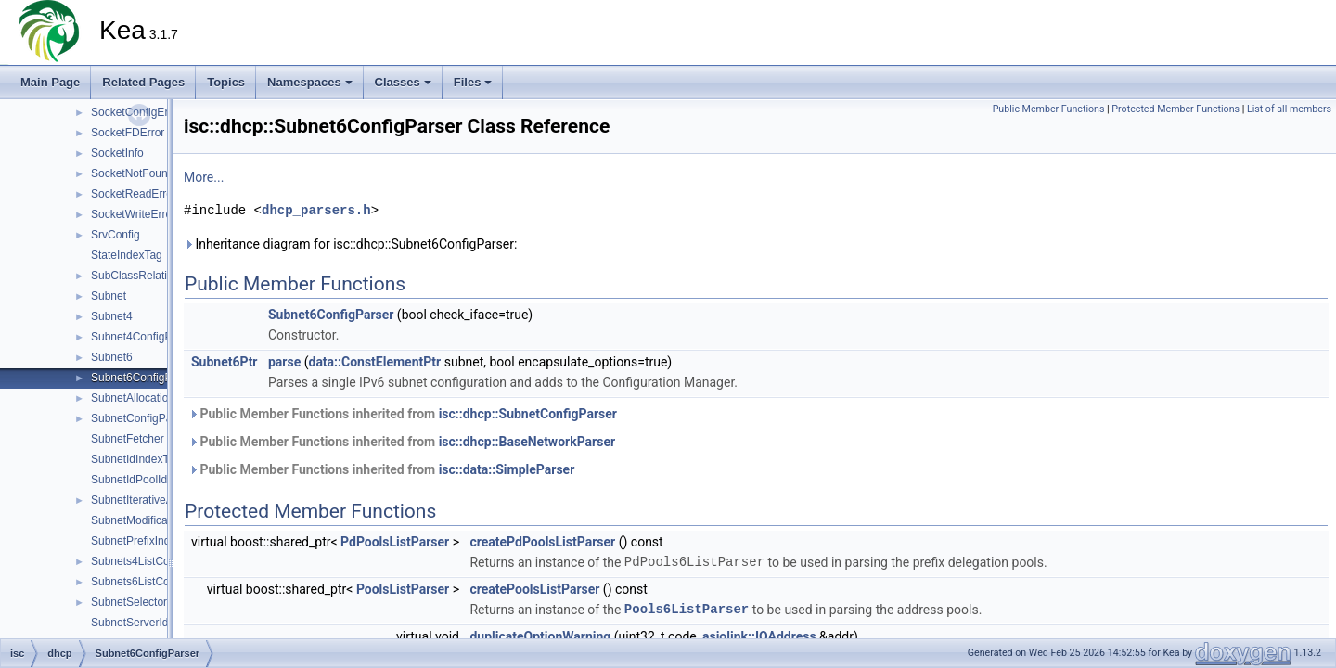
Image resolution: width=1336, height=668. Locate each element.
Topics (226, 82)
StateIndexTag (126, 255)
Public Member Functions (1049, 109)
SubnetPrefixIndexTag (145, 540)
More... (204, 177)
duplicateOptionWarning (539, 636)
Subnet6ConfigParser (144, 377)
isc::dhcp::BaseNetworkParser (527, 441)
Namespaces (310, 82)
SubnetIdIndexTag (136, 459)
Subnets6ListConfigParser (155, 581)
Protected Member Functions (1175, 109)
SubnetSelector (129, 602)
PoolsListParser (402, 589)
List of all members (1289, 109)
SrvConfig (115, 234)
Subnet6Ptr (224, 361)
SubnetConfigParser (141, 418)
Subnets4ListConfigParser (155, 561)
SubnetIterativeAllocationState (165, 500)
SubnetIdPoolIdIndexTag (151, 479)
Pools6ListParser (686, 609)
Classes (403, 82)
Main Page (50, 82)
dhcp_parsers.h (316, 210)
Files (473, 82)
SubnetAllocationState (145, 398)
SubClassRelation (135, 275)
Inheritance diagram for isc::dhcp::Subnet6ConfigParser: (350, 244)
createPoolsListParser (534, 589)
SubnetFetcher (127, 438)
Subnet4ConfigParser (144, 336)
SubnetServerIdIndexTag (152, 622)
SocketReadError (133, 193)
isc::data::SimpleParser (507, 469)
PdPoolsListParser (394, 541)
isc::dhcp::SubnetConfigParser (528, 413)
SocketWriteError (133, 214)
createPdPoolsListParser (542, 541)
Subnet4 (112, 316)
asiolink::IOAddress (759, 636)
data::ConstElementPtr (375, 361)
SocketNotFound (132, 173)
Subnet (108, 295)
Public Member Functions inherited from (402, 413)
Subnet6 (112, 357)
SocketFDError (127, 132)
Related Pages (143, 82)
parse (284, 361)
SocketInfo (117, 153)
